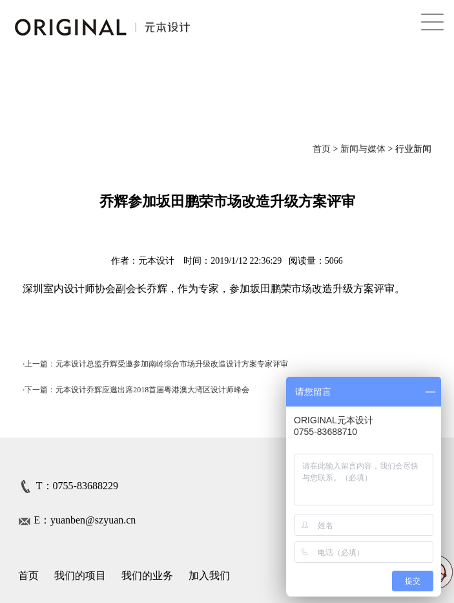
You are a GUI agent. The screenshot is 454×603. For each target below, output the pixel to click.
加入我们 (209, 575)
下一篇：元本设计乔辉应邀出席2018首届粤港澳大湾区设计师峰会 (137, 389)
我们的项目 (80, 575)
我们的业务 (147, 575)
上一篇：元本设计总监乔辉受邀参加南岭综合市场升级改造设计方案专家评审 (156, 363)
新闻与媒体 (363, 149)
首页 (322, 149)
